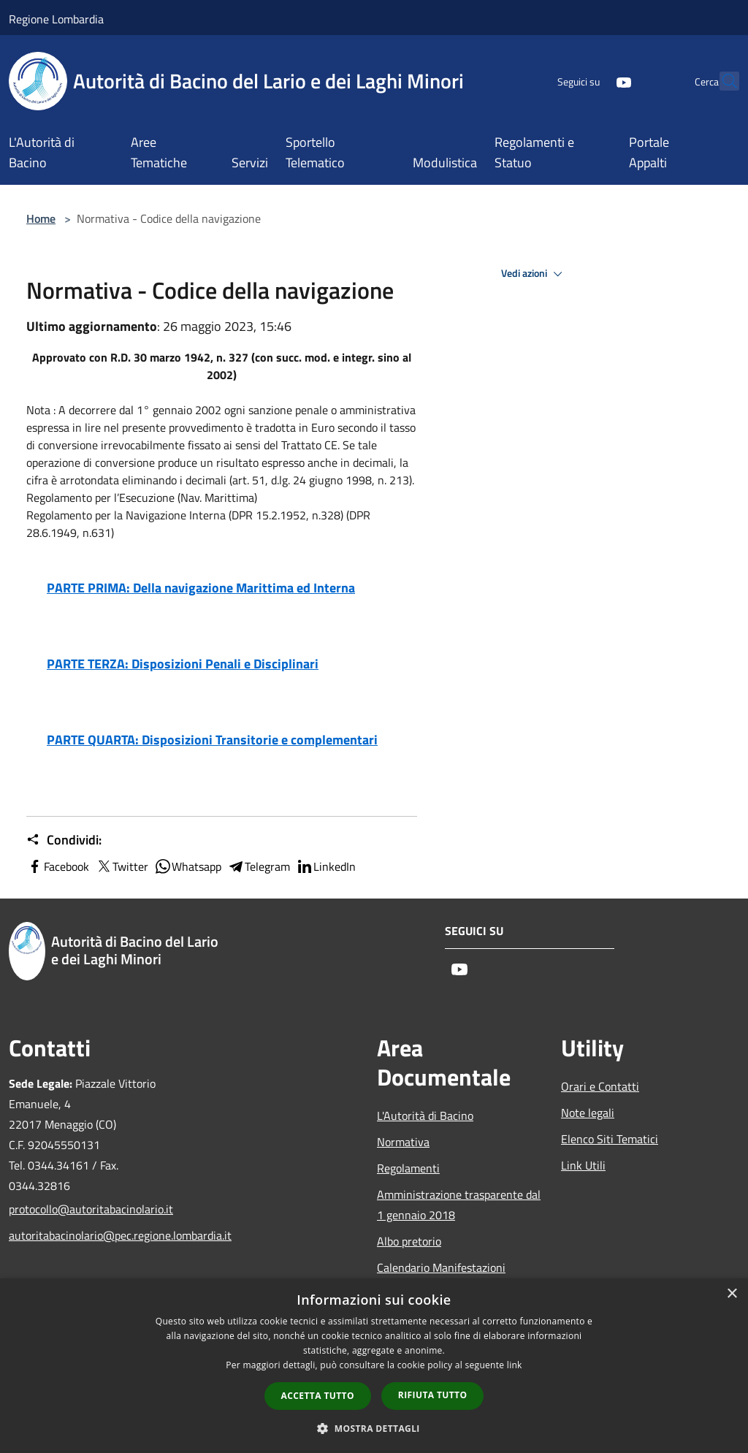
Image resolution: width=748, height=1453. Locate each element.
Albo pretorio (409, 1241)
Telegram (258, 866)
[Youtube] (591, 81)
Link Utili (583, 1165)
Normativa (403, 1142)
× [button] (731, 1294)
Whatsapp (187, 866)
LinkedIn (326, 866)
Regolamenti (408, 1168)
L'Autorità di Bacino (425, 1115)
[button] (374, 1428)
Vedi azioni (534, 274)
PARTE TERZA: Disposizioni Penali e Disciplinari (182, 664)
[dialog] (374, 1365)
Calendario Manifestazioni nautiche (441, 1278)
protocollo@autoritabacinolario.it (91, 1209)
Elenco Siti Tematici (609, 1139)
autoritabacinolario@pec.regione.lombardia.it (92, 1235)
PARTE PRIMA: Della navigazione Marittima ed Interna (201, 588)
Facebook (57, 866)
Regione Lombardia (56, 19)
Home (41, 218)
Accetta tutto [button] (317, 1395)
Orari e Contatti (600, 1086)
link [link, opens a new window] (514, 1365)
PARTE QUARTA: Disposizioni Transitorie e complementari (212, 740)
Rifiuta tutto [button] (433, 1395)
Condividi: (64, 840)
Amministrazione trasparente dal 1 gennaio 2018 (459, 1205)
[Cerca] (721, 81)
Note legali (587, 1112)
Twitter (121, 866)
